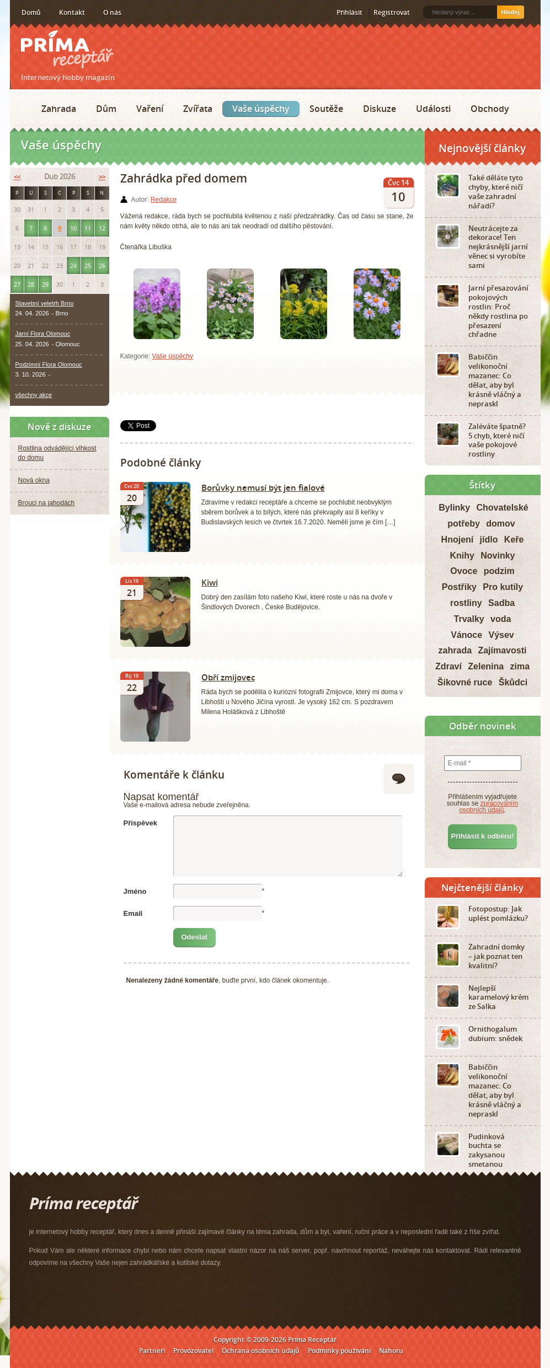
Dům (106, 109)
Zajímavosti (502, 650)
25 (87, 265)
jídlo (489, 539)
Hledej (510, 12)
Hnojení (457, 539)
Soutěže (326, 109)
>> (102, 177)
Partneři (152, 1350)
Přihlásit (349, 12)
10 (73, 228)
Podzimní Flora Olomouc (48, 364)
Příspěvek (140, 823)
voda (500, 619)
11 (87, 228)
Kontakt (72, 12)
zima (520, 666)
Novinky (497, 555)
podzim (499, 571)
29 (45, 284)
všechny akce (33, 394)
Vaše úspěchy (261, 109)
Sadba (501, 603)
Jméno (135, 891)
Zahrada (58, 109)
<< (17, 177)
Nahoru (391, 1350)
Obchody (490, 109)
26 (102, 265)
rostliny (466, 603)
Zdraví (448, 666)
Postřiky (459, 587)
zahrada (455, 650)
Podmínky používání (339, 1350)
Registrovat (391, 12)
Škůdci (513, 682)
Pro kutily (503, 587)
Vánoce (466, 635)
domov (500, 523)
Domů (31, 12)
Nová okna (34, 480)
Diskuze (379, 109)
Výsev (501, 635)
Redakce (164, 199)
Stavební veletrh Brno (44, 303)
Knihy (462, 555)
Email (133, 913)
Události (433, 109)
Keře (514, 539)
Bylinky (454, 507)
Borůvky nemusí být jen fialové (263, 487)
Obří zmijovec (228, 677)
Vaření (149, 109)
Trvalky (469, 619)
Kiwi (209, 582)
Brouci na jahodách (46, 503)
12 (102, 228)
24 (73, 265)
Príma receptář (67, 49)
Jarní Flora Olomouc (43, 333)
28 (31, 284)
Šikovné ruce (465, 682)
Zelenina (486, 666)
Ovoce (463, 571)
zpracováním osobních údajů (488, 807)
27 (17, 284)
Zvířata (197, 109)
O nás (112, 12)
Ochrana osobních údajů (261, 1350)
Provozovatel (193, 1350)
